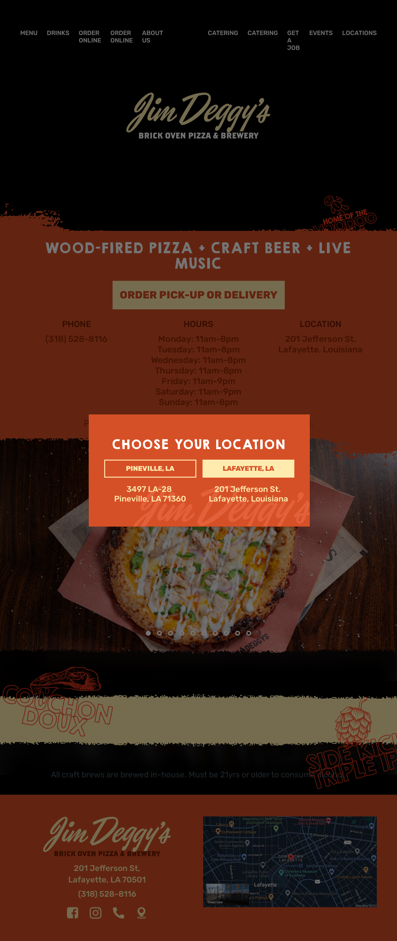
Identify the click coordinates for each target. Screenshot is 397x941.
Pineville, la (150, 468)
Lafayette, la (248, 468)
